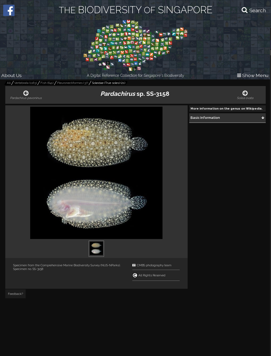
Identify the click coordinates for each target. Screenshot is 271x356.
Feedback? (15, 294)
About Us (11, 75)
